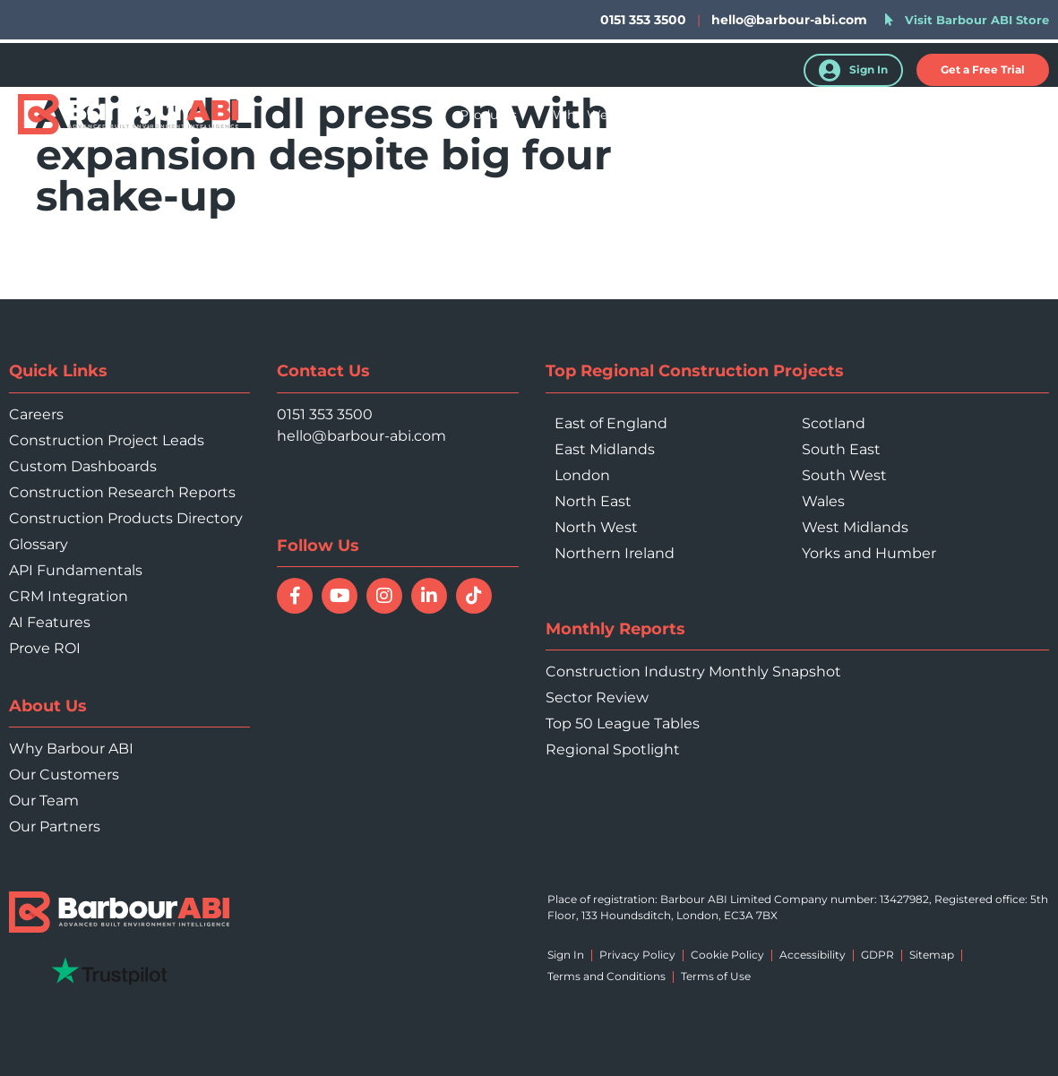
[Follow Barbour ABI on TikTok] (474, 596)
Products (488, 115)
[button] (982, 70)
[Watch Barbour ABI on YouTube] (339, 596)
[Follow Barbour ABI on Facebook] (295, 596)
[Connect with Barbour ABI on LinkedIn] (429, 596)
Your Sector (712, 115)
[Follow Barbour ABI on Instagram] (384, 596)
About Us (914, 115)
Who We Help (596, 115)
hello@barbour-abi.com (789, 20)
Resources (817, 115)
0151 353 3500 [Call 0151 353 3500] (325, 414)
